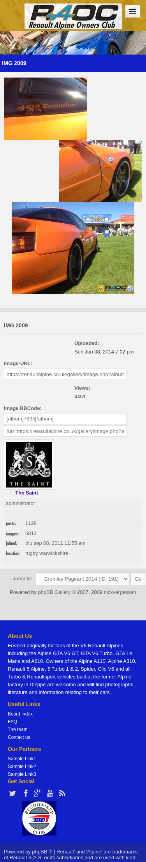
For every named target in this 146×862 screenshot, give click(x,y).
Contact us (19, 737)
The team (18, 729)
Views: (82, 388)
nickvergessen (120, 592)
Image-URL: (18, 363)
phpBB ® (42, 852)
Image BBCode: (23, 408)
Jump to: (22, 578)
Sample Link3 (22, 774)
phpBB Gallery (54, 592)
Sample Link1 (22, 758)
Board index (20, 714)
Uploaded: (86, 343)
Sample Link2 (22, 766)
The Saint (26, 493)
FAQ (12, 721)
